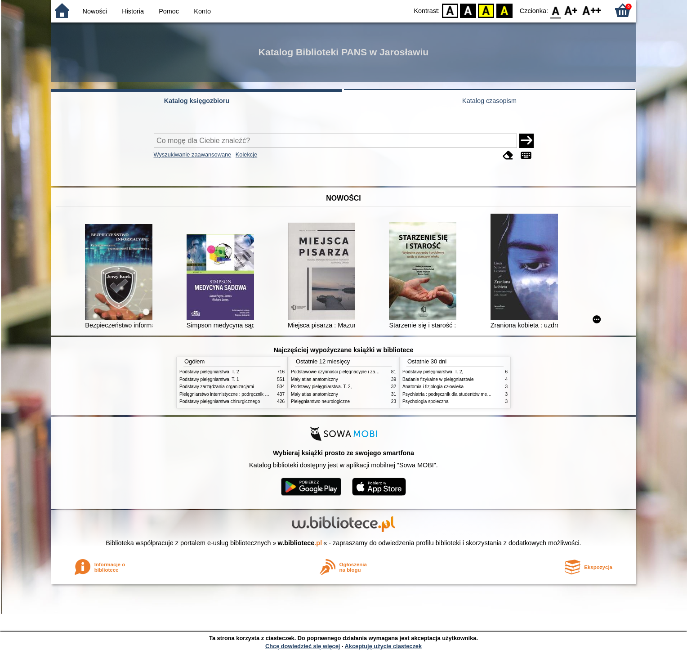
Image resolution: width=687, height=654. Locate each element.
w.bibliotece (300, 542)
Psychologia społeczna (425, 401)
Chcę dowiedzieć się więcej (302, 646)
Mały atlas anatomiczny (314, 379)
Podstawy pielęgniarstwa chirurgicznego (219, 401)
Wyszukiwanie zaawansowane (193, 154)
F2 (592, 10)
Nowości (95, 11)
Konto (202, 11)
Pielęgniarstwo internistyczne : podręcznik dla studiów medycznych (246, 394)
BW (468, 10)
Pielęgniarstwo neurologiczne (320, 401)
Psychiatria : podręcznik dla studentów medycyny (451, 394)
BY (504, 10)
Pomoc (169, 11)
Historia (133, 11)
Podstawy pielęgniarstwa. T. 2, (321, 386)
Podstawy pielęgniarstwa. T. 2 (209, 371)
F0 (555, 10)
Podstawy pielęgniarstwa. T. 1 (209, 379)
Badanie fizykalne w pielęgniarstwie (438, 379)
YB (486, 10)
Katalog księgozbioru (197, 100)
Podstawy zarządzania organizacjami (216, 386)
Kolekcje (246, 154)
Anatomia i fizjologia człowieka (433, 386)
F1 (571, 10)
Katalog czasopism (489, 100)
